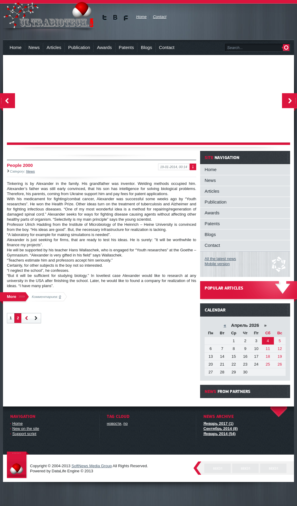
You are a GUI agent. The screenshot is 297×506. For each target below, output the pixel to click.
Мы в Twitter (105, 17)
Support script (24, 433)
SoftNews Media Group (91, 466)
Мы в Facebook (126, 17)
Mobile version (217, 264)
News (34, 47)
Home (16, 47)
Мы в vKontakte (115, 17)
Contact (166, 47)
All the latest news (220, 258)
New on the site (25, 428)
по (125, 423)
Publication (79, 47)
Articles (53, 47)
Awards (104, 47)
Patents (126, 47)
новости (114, 423)
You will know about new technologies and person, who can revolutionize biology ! (48, 15)
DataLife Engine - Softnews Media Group (18, 465)
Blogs (146, 47)
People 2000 (20, 165)
